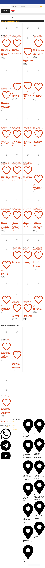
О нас (2, 3)
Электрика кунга (4, 89)
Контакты (11, 3)
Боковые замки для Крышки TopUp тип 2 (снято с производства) (5, 356)
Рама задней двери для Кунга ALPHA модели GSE (37, 187)
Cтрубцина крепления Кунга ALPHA (27, 264)
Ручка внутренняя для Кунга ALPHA (28, 316)
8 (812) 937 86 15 (4, 421)
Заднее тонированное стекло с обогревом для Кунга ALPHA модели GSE (37, 225)
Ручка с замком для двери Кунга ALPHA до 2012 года (37, 95)
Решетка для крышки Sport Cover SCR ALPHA (16, 52)
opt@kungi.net (16, 427)
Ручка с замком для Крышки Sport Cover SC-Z (28, 60)
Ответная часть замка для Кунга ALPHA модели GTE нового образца (5, 53)
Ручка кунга (3, 164)
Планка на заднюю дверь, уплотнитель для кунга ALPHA (38, 52)
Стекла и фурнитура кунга (16, 128)
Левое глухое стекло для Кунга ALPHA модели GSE (27, 143)
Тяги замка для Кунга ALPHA (16, 316)
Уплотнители (3, 128)
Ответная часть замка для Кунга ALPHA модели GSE (37, 143)
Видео (7, 3)
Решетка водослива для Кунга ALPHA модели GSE (27, 224)
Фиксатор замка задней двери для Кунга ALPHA (17, 95)
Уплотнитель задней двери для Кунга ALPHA (6, 142)
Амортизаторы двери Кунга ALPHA (16, 264)
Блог (9, 3)
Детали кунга (18, 35)
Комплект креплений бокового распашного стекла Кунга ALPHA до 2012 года (16, 226)
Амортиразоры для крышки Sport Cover (17, 179)
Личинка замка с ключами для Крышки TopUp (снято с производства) (16, 364)
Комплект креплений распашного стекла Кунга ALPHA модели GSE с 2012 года (5, 225)
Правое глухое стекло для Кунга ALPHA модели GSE (16, 143)
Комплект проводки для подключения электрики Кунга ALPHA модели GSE (6, 106)
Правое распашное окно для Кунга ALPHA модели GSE (38, 264)
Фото (4, 3)
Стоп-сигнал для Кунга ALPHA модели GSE (5, 273)
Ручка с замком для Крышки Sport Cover (6, 179)
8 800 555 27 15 (25, 1)
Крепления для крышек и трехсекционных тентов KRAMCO (6, 411)
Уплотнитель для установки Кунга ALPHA (27, 179)
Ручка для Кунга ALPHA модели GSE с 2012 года (37, 308)
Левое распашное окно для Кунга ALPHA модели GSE (6, 308)
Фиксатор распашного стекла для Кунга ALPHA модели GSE (27, 95)
